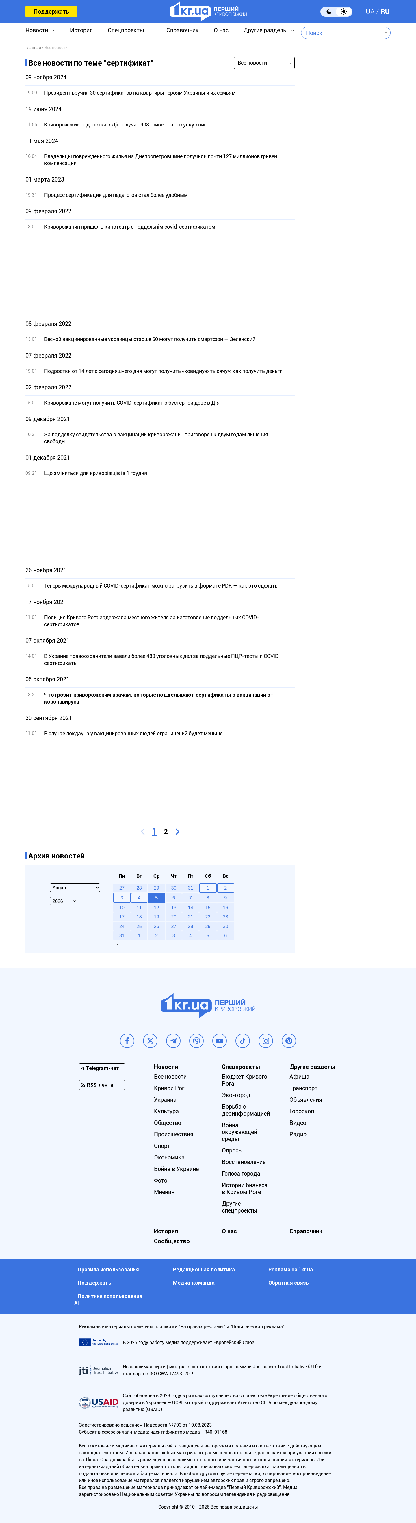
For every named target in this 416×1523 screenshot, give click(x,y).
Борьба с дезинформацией (246, 1110)
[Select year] (63, 901)
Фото (160, 1180)
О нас (221, 30)
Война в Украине (176, 1168)
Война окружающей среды (239, 1132)
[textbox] (341, 33)
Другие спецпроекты (239, 1207)
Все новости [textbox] (252, 63)
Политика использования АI (108, 1299)
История (81, 30)
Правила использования (108, 1269)
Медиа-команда (194, 1283)
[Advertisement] (160, 275)
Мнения (164, 1192)
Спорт (162, 1145)
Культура (166, 1111)
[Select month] (75, 887)
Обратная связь (288, 1283)
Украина (165, 1099)
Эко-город (236, 1095)
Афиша (299, 1076)
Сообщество (172, 1241)
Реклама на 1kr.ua (290, 1269)
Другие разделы (266, 30)
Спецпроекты (126, 30)
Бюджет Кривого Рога (244, 1080)
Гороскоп (301, 1111)
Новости (36, 30)
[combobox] (341, 33)
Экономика (169, 1157)
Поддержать (51, 11)
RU (385, 12)
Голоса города (241, 1173)
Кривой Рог (169, 1088)
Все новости (170, 1076)
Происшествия (173, 1134)
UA (370, 12)
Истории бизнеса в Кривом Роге (245, 1188)
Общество (167, 1122)
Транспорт (303, 1088)
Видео (297, 1122)
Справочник (182, 30)
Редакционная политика (204, 1269)
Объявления (305, 1099)
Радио (298, 1134)
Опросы (232, 1150)
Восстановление (243, 1162)
